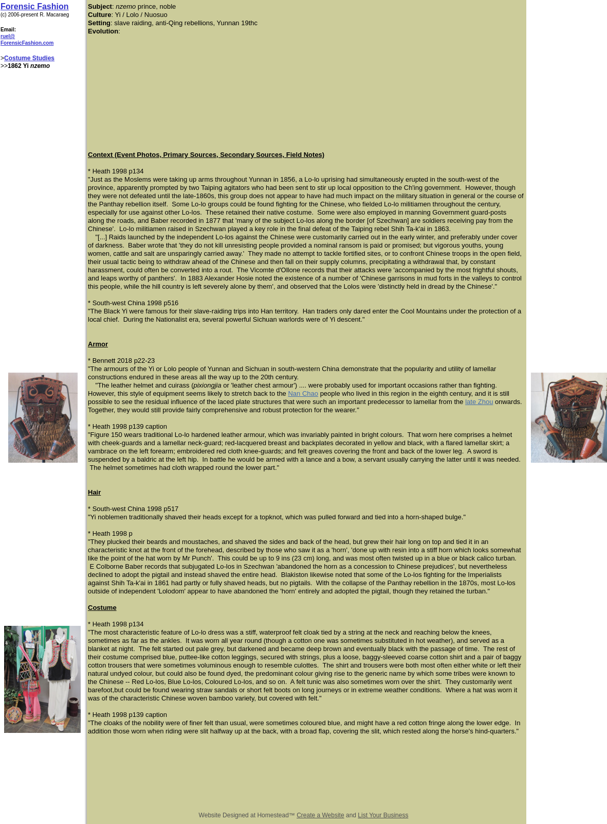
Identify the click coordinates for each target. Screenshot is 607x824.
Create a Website (320, 815)
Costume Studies (29, 58)
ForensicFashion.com (27, 43)
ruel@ (8, 36)
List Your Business (383, 815)
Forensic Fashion (34, 6)
